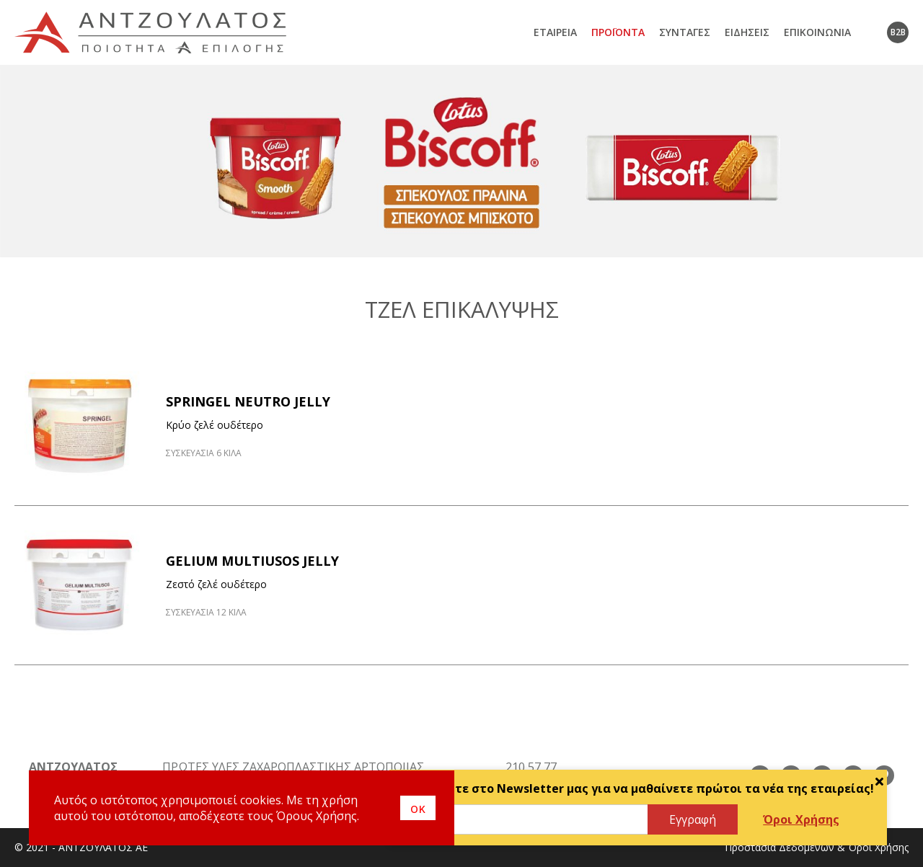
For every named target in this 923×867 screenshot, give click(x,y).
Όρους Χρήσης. (317, 816)
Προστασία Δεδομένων (779, 847)
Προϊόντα (618, 32)
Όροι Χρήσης (801, 819)
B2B (898, 32)
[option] (461, 161)
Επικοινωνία (817, 32)
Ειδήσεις (747, 32)
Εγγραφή (692, 819)
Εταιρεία (555, 32)
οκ (417, 808)
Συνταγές (684, 32)
